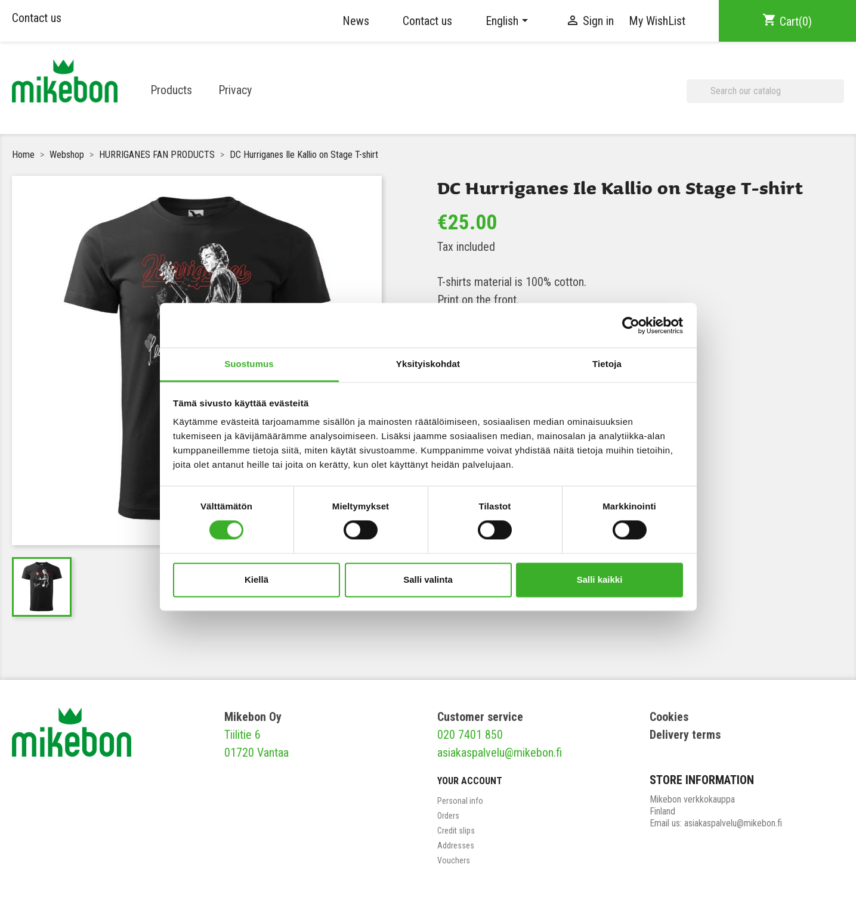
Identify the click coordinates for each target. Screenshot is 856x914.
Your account (469, 780)
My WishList (657, 21)
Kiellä (256, 579)
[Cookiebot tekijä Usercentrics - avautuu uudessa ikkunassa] (631, 325)
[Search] (765, 91)
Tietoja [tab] (607, 364)
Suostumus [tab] (249, 364)
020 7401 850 (470, 735)
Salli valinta (428, 579)
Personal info (460, 801)
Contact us (36, 18)
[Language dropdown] (509, 21)
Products (171, 90)
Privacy (235, 90)
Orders (448, 815)
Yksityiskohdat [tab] (428, 364)
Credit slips (456, 830)
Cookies (669, 717)
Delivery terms (685, 735)
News (355, 21)
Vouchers (453, 860)
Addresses (455, 845)
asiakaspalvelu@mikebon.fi (499, 752)
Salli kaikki (600, 579)
